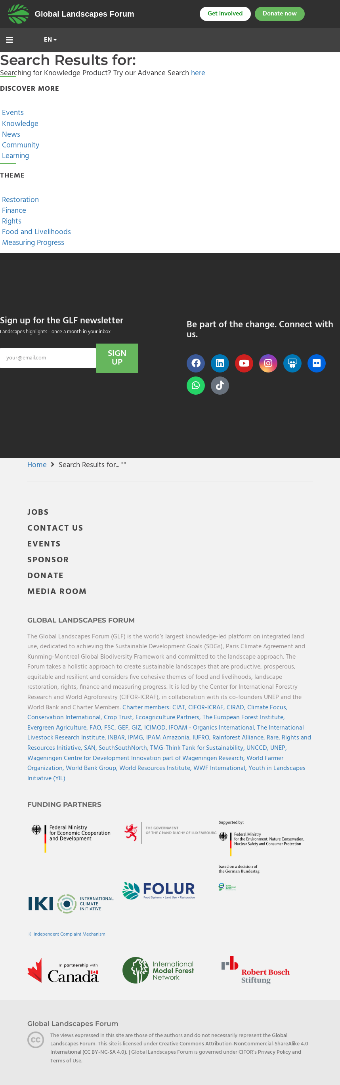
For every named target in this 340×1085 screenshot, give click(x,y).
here (198, 73)
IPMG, (137, 738)
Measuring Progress (32, 243)
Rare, (274, 738)
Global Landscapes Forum (84, 14)
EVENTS (44, 544)
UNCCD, (258, 748)
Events (12, 113)
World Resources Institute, (156, 768)
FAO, (97, 728)
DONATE (45, 576)
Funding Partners (64, 804)
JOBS (38, 512)
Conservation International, (65, 718)
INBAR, (118, 738)
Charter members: (146, 708)
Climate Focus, (267, 708)
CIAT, (180, 708)
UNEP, (278, 748)
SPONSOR (48, 560)
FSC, (111, 728)
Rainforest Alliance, (239, 738)
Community (19, 145)
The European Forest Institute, (243, 718)
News (10, 135)
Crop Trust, (120, 718)
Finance (13, 211)
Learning (14, 156)
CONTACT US (55, 528)
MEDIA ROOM (57, 591)
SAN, (91, 748)
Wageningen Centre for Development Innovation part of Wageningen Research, (136, 758)
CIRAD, (237, 708)
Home (37, 465)
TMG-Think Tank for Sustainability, (198, 748)
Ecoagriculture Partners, (169, 718)
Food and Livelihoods (35, 232)
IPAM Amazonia (167, 738)
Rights (10, 221)
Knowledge (19, 124)
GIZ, (138, 728)
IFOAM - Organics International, (213, 728)
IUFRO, (202, 738)
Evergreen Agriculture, (58, 728)
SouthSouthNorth (123, 748)
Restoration (19, 200)
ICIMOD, (156, 728)
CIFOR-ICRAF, (207, 708)
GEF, (125, 728)
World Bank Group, (92, 768)
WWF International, (220, 768)
